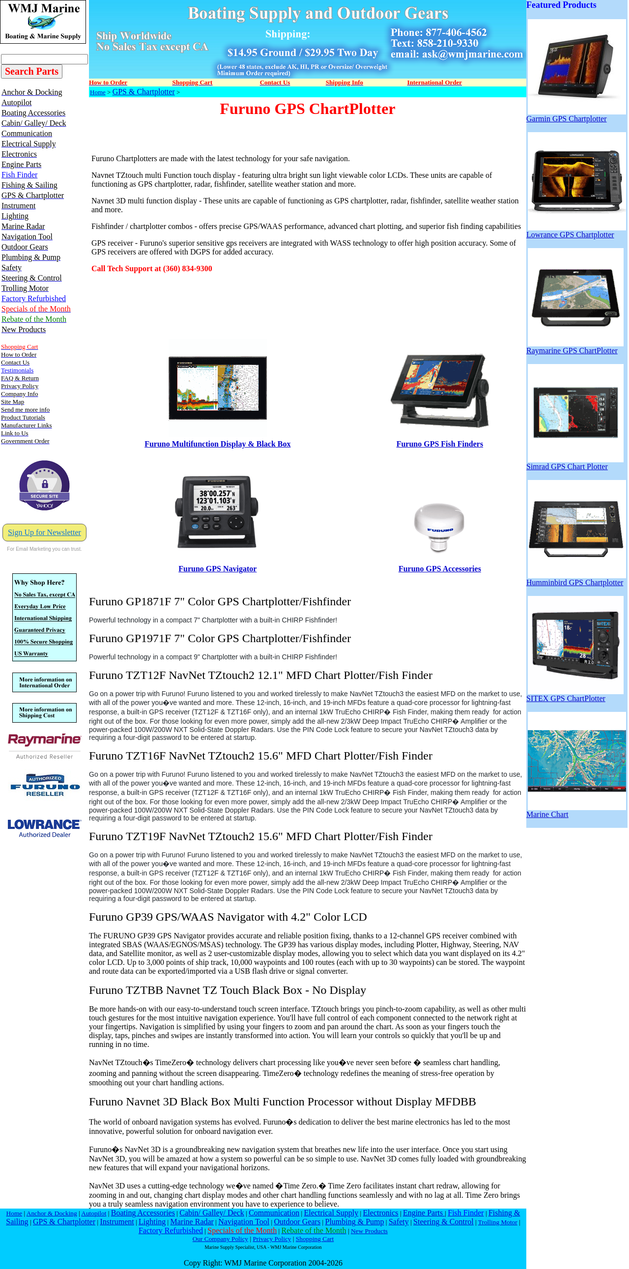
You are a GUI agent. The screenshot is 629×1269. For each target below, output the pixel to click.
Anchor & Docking (52, 1213)
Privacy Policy (272, 1238)
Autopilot (93, 1213)
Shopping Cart (315, 1238)
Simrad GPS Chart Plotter (575, 463)
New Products (369, 1231)
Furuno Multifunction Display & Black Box (217, 444)
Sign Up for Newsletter (44, 532)
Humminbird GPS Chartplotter (576, 579)
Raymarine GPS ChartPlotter (575, 347)
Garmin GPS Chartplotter (576, 115)
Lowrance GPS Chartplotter (576, 231)
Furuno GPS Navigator (217, 568)
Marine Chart (576, 810)
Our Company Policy (220, 1238)
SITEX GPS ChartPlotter (575, 695)
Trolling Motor (497, 1222)
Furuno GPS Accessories (440, 568)
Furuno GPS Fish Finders (440, 444)
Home (98, 92)
